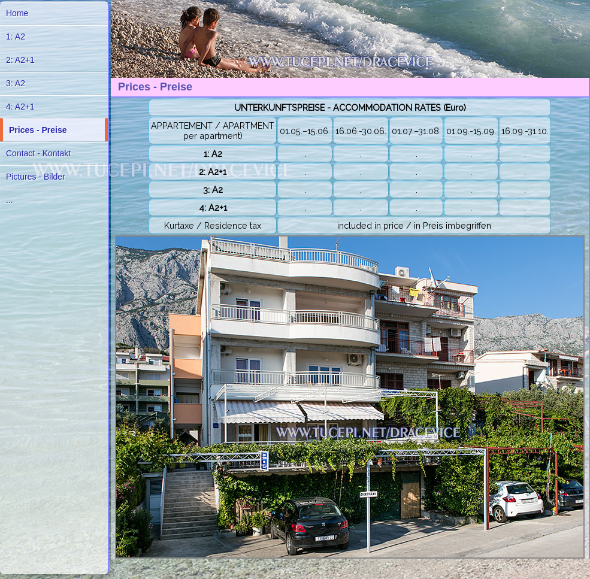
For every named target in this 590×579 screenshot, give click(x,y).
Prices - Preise (38, 130)
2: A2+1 (20, 60)
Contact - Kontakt (38, 153)
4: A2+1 (20, 106)
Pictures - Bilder (35, 176)
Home (17, 13)
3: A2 (15, 83)
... (9, 200)
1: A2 (15, 36)
